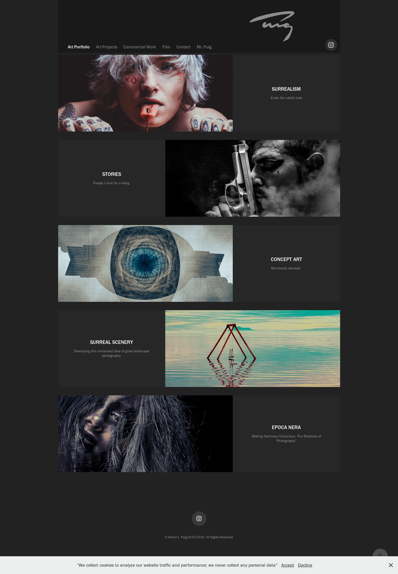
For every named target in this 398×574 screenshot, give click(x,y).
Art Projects (106, 46)
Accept (287, 565)
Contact (183, 46)
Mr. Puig (204, 46)
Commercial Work (139, 46)
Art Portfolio (79, 46)
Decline (305, 565)
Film (166, 46)
